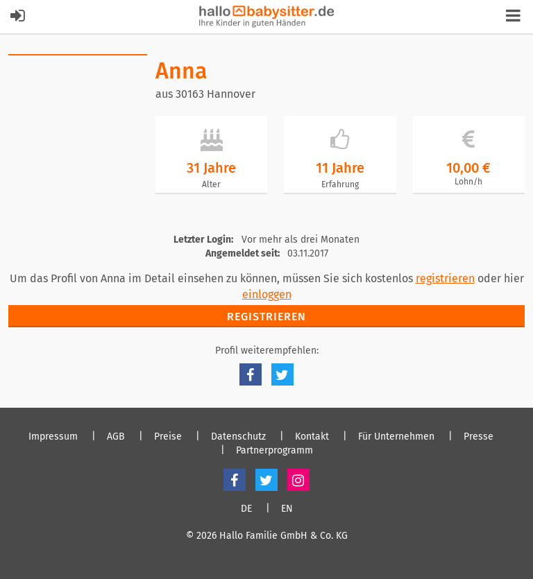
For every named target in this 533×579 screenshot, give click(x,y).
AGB (116, 436)
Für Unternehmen (396, 436)
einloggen (266, 294)
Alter (211, 184)
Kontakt (312, 436)
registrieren (445, 278)
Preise (168, 436)
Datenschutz (238, 436)
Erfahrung (340, 184)
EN (287, 509)
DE (246, 509)
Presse (478, 436)
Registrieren (266, 316)
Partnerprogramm (274, 450)
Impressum (53, 436)
